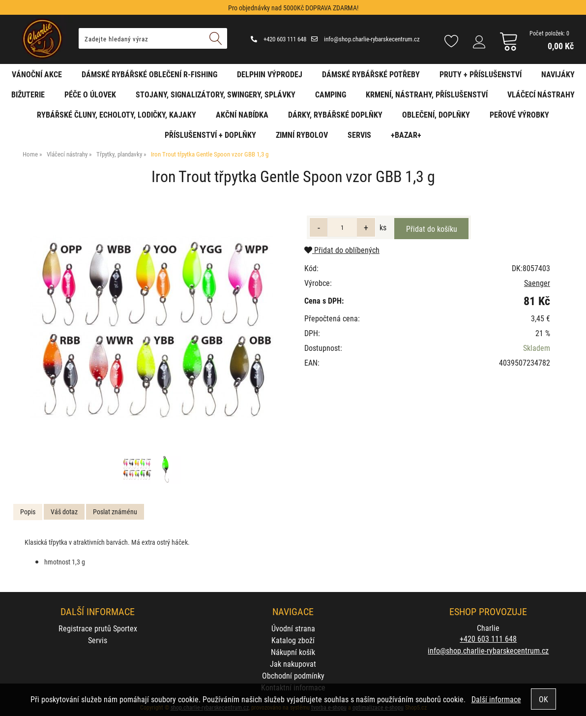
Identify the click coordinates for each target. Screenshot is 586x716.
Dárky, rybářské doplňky (335, 114)
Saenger (537, 283)
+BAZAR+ (406, 134)
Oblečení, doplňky (436, 114)
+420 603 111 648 (278, 38)
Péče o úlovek (90, 94)
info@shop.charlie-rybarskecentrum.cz (365, 38)
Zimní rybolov (302, 134)
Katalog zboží (293, 640)
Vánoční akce (37, 74)
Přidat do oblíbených (342, 250)
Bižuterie (28, 94)
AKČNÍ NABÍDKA (242, 114)
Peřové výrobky (519, 114)
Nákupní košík (293, 652)
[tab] (27, 512)
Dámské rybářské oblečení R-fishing (149, 74)
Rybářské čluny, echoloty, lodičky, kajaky (116, 114)
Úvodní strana (293, 628)
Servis (359, 134)
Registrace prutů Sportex (98, 628)
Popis (27, 511)
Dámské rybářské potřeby (371, 74)
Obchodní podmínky (293, 675)
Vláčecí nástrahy (541, 94)
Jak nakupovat (293, 663)
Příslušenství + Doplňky (210, 134)
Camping (330, 94)
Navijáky (558, 74)
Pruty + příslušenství (481, 74)
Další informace (496, 699)
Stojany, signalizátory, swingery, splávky (215, 94)
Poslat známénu (115, 511)
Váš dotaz (64, 511)
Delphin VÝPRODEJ (269, 74)
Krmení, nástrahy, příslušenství (427, 94)
